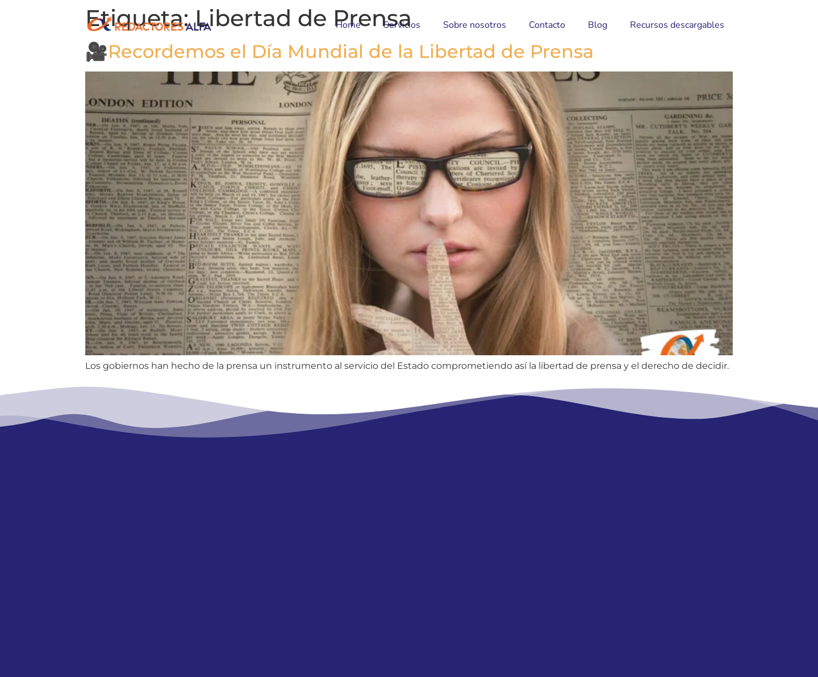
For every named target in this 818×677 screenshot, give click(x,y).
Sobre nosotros (474, 25)
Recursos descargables (677, 25)
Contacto (547, 25)
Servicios (401, 25)
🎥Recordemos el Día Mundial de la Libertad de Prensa (339, 51)
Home (348, 25)
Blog (597, 25)
